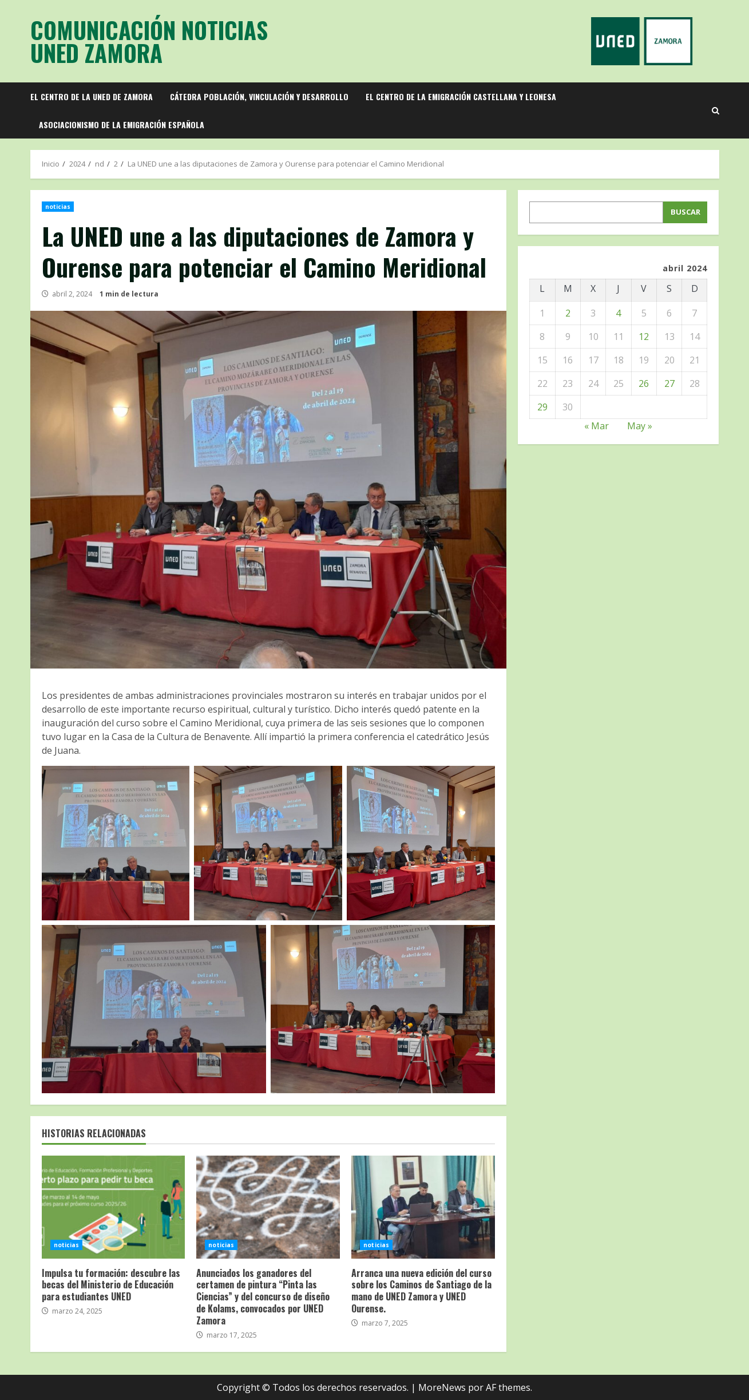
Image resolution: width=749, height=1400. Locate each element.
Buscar (685, 212)
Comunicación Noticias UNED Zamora (149, 41)
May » (639, 426)
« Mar (596, 426)
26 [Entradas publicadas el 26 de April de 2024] (644, 383)
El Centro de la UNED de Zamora (91, 96)
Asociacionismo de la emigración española (121, 124)
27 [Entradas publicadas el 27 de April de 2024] (669, 383)
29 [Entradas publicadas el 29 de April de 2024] (542, 407)
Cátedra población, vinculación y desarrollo (259, 96)
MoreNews (442, 1387)
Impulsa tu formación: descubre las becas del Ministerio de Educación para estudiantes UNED (113, 1207)
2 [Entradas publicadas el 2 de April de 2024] (567, 313)
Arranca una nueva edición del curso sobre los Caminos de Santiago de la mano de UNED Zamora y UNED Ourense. (423, 1207)
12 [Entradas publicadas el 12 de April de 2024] (644, 336)
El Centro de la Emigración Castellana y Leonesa (461, 96)
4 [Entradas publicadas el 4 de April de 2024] (618, 313)
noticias (58, 207)
